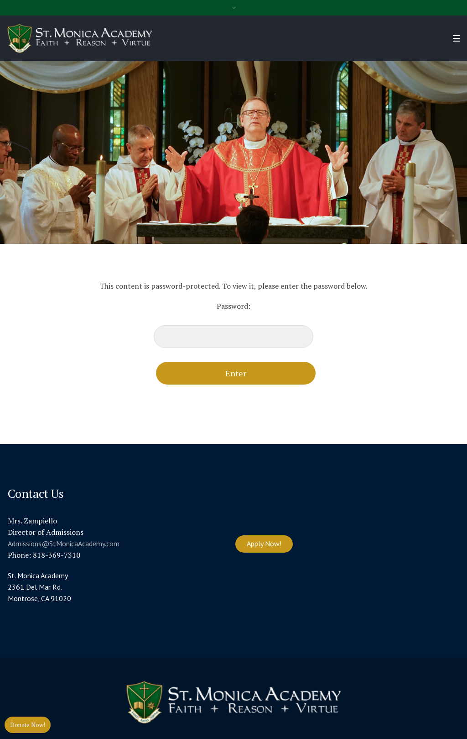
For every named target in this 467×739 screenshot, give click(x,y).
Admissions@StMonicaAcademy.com (63, 543)
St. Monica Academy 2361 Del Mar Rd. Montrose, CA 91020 (39, 587)
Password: (233, 324)
